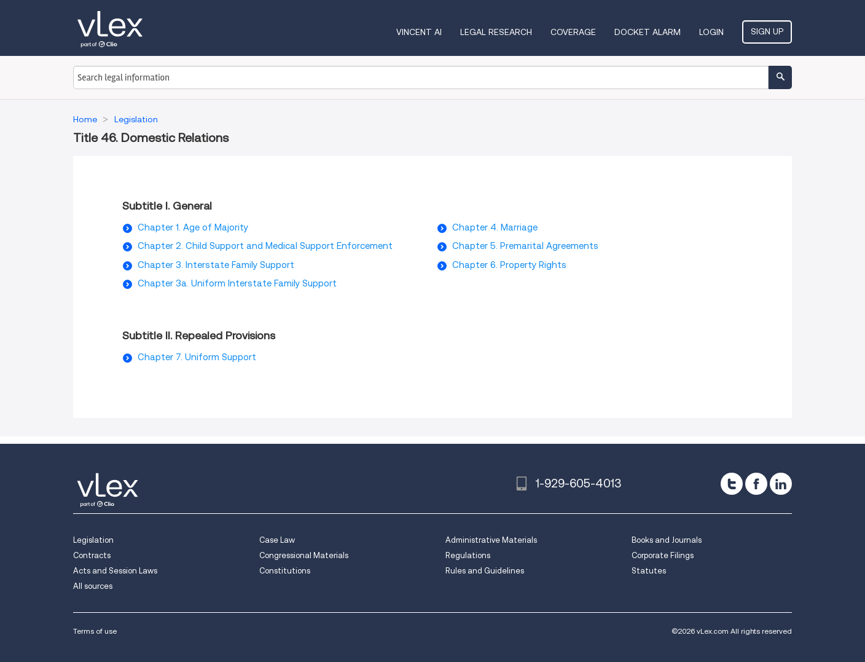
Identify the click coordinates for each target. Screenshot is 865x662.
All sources (92, 586)
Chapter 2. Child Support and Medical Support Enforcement (265, 246)
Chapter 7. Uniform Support (197, 357)
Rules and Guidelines (484, 570)
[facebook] (756, 484)
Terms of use (95, 631)
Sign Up (767, 31)
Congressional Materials (303, 555)
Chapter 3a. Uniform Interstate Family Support (237, 283)
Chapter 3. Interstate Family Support (216, 265)
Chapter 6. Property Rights (509, 265)
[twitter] (732, 484)
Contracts (92, 555)
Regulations (467, 555)
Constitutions (284, 570)
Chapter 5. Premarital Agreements (525, 246)
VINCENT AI (419, 32)
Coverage (573, 32)
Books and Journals (667, 540)
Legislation (93, 540)
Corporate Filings (663, 555)
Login (711, 32)
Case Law (277, 540)
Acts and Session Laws (115, 570)
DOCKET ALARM (647, 32)
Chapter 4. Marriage (495, 227)
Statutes (649, 570)
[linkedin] (781, 484)
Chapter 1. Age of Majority (193, 227)
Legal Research (496, 32)
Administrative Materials (491, 540)
